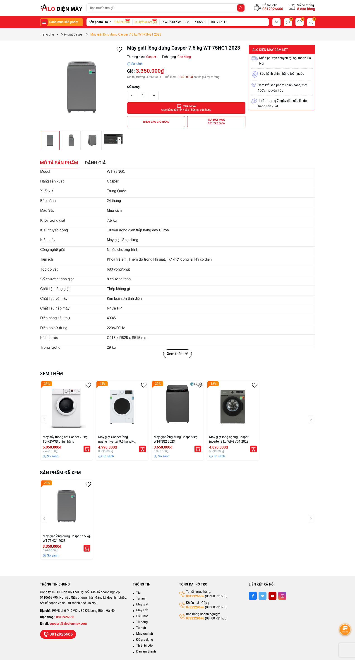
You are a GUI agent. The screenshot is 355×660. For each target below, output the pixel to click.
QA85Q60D (122, 22)
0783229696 (195, 607)
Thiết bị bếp (144, 645)
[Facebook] (253, 596)
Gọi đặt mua (216, 121)
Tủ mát (141, 628)
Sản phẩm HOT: (100, 22)
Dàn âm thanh (146, 651)
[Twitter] (262, 596)
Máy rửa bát (144, 634)
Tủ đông (142, 622)
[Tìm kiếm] (241, 8)
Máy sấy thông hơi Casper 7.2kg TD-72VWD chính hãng (65, 439)
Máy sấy (142, 610)
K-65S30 (200, 22)
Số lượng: (134, 87)
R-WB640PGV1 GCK (176, 22)
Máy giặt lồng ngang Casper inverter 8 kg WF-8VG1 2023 (228, 439)
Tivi (138, 592)
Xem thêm (177, 354)
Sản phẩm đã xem (60, 472)
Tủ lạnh (141, 598)
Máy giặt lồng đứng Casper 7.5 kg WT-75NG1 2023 (66, 538)
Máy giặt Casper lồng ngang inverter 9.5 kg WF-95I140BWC (116, 439)
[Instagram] (282, 596)
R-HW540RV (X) (146, 22)
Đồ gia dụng (144, 639)
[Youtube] (272, 596)
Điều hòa (142, 616)
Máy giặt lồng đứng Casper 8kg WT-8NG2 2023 (175, 439)
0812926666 (272, 9)
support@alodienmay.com (68, 623)
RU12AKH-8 (219, 22)
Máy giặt (142, 604)
